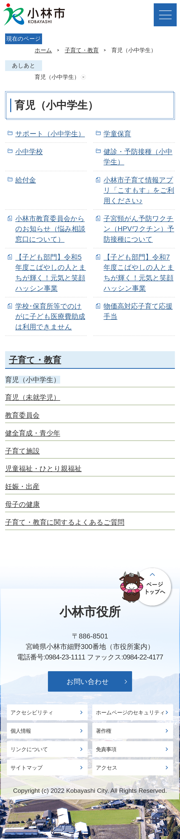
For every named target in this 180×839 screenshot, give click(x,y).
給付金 (25, 180)
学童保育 (117, 134)
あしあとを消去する (83, 77)
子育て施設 (22, 451)
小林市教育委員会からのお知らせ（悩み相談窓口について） (50, 229)
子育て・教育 (82, 50)
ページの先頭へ (146, 587)
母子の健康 (22, 504)
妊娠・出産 (22, 486)
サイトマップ (26, 768)
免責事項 (106, 749)
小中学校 (29, 152)
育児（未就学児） (32, 397)
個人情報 (20, 731)
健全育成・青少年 (32, 433)
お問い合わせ (88, 682)
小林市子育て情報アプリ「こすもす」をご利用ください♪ (139, 190)
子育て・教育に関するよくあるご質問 (64, 522)
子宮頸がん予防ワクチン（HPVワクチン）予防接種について (139, 229)
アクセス (106, 768)
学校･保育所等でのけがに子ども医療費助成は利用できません (50, 316)
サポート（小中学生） (50, 134)
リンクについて (29, 749)
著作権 (103, 731)
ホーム (43, 50)
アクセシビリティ (31, 713)
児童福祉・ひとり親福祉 (43, 468)
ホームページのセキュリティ (130, 713)
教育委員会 (22, 415)
